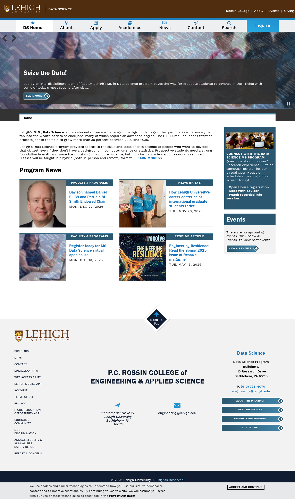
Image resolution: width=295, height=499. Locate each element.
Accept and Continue (246, 487)
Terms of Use (24, 396)
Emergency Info (26, 370)
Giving (289, 11)
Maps (18, 357)
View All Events (240, 248)
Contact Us (250, 427)
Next (12, 38)
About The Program (249, 400)
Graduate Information (250, 418)
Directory (22, 351)
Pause (289, 104)
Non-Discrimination (25, 431)
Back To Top (156, 321)
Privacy (20, 403)
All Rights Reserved (168, 480)
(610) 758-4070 (253, 386)
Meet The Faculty (250, 409)
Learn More (34, 95)
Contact (20, 364)
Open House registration (249, 187)
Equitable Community (22, 421)
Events (273, 11)
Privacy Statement (122, 495)
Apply (258, 11)
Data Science (60, 9)
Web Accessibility (27, 377)
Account (20, 390)
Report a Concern (28, 453)
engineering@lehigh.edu (177, 413)
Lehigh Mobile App (27, 383)
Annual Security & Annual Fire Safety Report (28, 443)
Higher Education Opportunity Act (27, 411)
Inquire (262, 25)
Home (27, 118)
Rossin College (237, 11)
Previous (6, 38)
